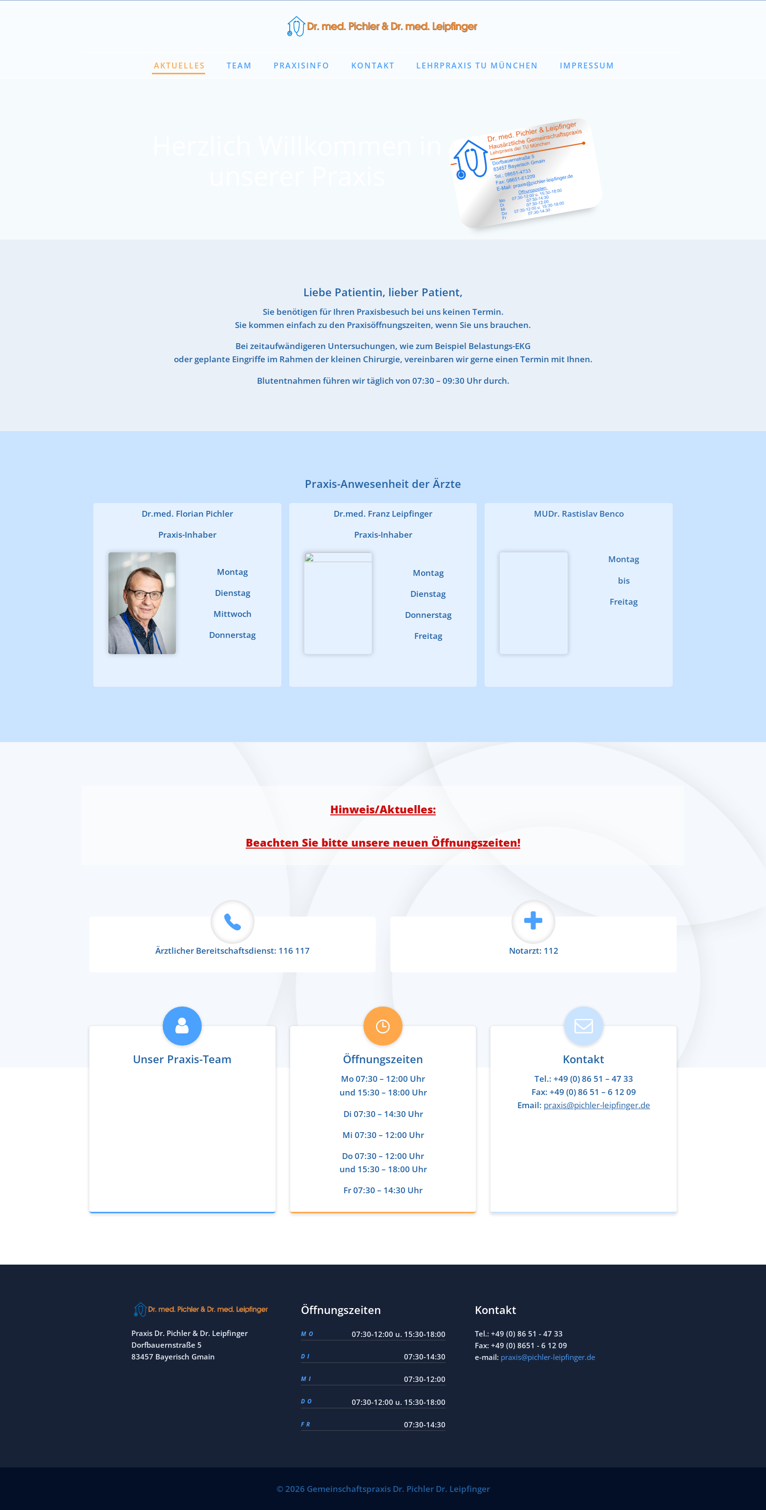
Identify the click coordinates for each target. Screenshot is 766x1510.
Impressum (587, 65)
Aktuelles (179, 65)
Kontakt (373, 65)
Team (239, 65)
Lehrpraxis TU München (477, 65)
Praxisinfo (302, 65)
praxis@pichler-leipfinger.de (548, 1357)
